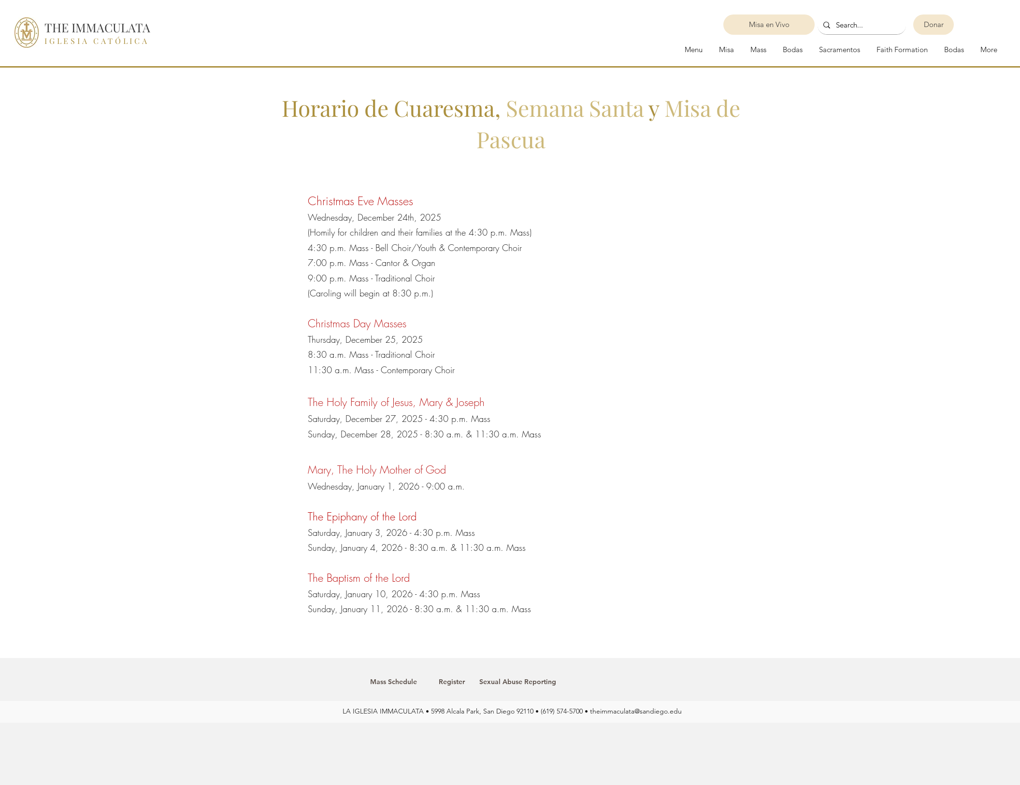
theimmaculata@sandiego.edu (636, 711)
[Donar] (933, 24)
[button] (838, 50)
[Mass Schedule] (393, 682)
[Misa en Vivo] (769, 24)
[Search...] (861, 25)
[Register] (452, 682)
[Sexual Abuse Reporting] (517, 682)
